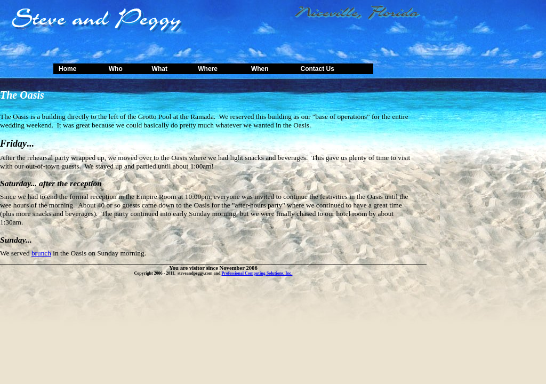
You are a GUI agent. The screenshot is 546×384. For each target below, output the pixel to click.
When (260, 69)
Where (208, 69)
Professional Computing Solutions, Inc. (256, 273)
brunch (41, 253)
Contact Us (317, 69)
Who (116, 69)
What (159, 69)
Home (67, 69)
